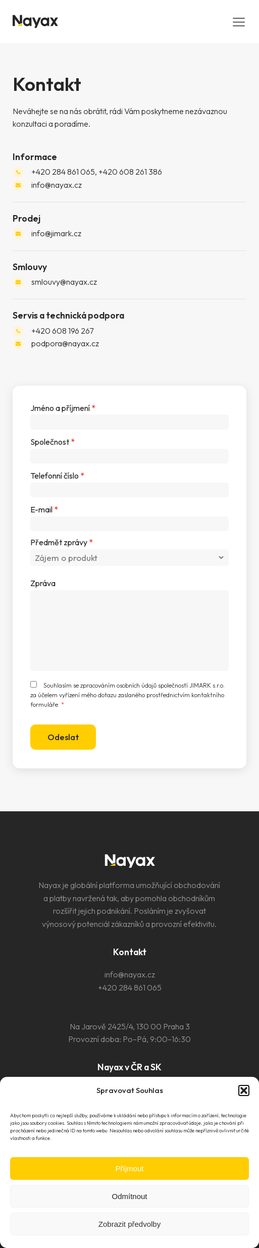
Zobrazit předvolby (129, 1224)
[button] (244, 1090)
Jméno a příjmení (62, 408)
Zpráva (43, 583)
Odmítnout (129, 1196)
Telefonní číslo (57, 476)
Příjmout (130, 1168)
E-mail (44, 509)
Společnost (52, 442)
